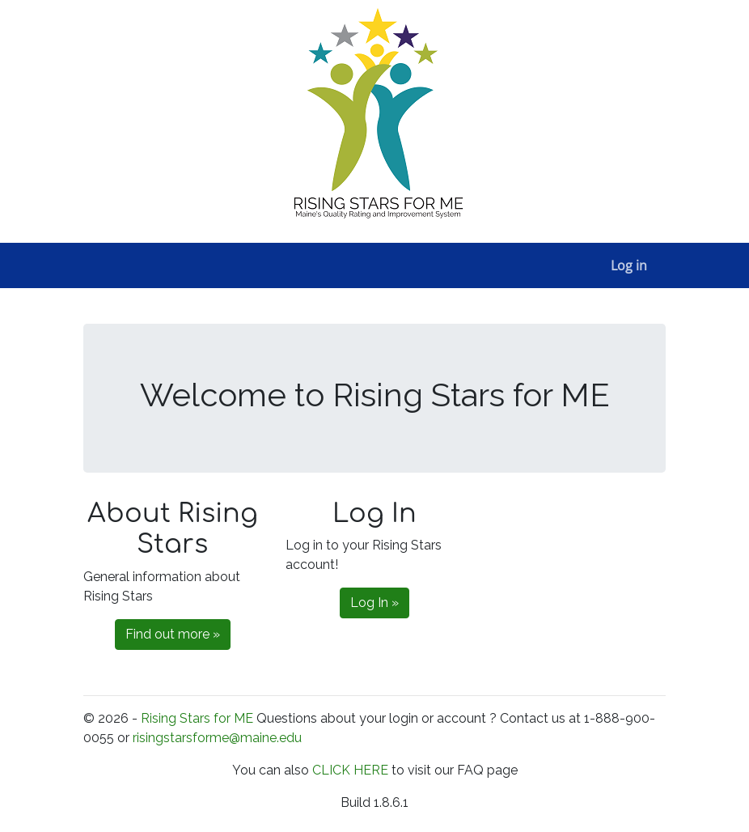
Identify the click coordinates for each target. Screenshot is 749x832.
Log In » (374, 602)
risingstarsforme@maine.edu (217, 737)
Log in (629, 265)
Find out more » (172, 634)
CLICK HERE (351, 770)
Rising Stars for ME (197, 718)
